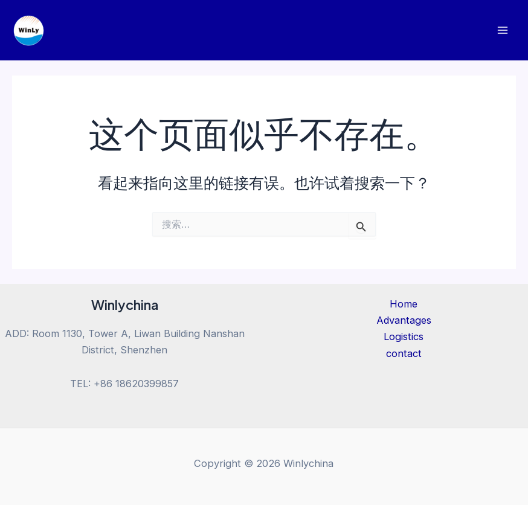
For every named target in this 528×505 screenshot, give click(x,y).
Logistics (403, 336)
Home (403, 304)
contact (404, 353)
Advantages (403, 320)
